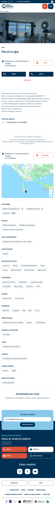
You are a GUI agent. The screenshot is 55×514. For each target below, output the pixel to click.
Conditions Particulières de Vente (13, 494)
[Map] (27, 181)
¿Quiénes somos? (14, 490)
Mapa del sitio (46, 494)
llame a (41, 74)
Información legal (40, 490)
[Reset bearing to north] (50, 195)
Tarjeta (45, 63)
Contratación (31, 490)
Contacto (35, 449)
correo (14, 74)
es (33, 6)
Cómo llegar (45, 155)
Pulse (40, 483)
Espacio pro (14, 483)
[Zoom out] (50, 192)
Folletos (8, 455)
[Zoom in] (50, 188)
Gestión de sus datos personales (32, 494)
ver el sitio (27, 80)
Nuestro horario (37, 456)
